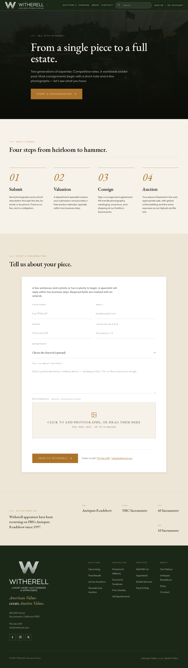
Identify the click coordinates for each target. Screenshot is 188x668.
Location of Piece (107, 324)
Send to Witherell (55, 458)
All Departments (121, 596)
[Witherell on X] (28, 637)
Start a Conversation (56, 94)
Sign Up (158, 5)
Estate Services (144, 581)
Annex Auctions (97, 581)
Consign (84, 5)
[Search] (135, 5)
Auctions (69, 5)
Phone (36, 324)
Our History (166, 569)
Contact (107, 5)
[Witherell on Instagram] (20, 637)
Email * (100, 305)
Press (163, 586)
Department (39, 344)
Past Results (94, 575)
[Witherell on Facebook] (12, 637)
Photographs (56, 399)
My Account (175, 5)
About (95, 5)
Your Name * (39, 305)
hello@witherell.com (121, 458)
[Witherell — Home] (24, 5)
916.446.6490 (103, 458)
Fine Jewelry (119, 590)
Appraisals (142, 575)
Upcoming (94, 569)
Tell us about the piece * (48, 363)
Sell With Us (142, 569)
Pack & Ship (142, 588)
